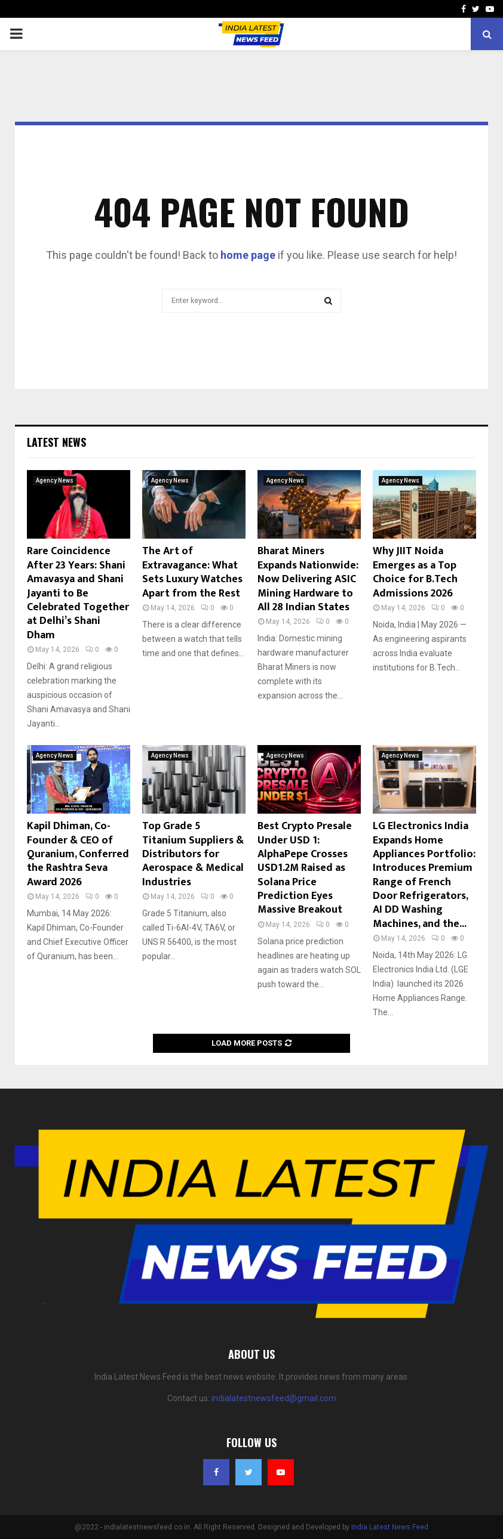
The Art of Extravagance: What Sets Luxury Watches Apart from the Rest (192, 572)
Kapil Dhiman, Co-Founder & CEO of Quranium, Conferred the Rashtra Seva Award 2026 (78, 854)
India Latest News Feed (389, 1527)
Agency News (54, 480)
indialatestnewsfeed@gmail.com (273, 1398)
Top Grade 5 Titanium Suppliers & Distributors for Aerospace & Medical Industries (193, 854)
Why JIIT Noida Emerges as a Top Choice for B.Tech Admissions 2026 (415, 572)
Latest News (56, 442)
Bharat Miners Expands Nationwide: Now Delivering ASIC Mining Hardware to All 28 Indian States (307, 579)
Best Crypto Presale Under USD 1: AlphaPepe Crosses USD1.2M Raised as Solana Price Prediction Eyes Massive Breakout (304, 868)
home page (247, 255)
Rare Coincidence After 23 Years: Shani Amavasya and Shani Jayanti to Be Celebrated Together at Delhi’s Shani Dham (78, 593)
